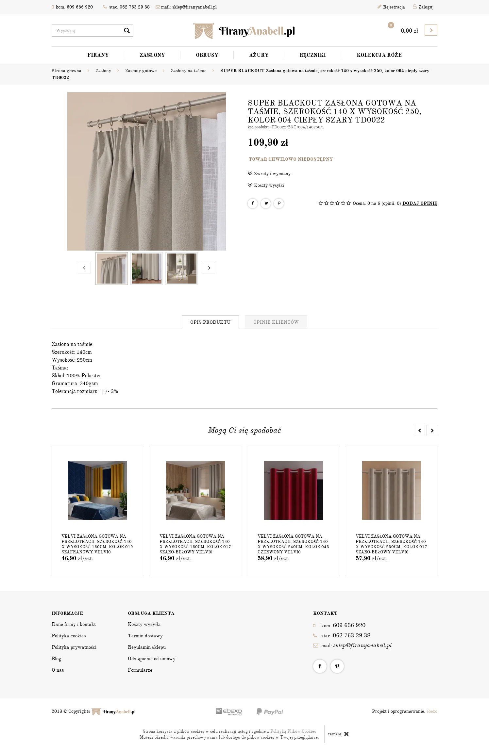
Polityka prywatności (74, 647)
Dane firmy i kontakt (74, 624)
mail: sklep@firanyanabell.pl (186, 7)
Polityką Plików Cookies (293, 731)
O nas (58, 670)
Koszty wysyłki (266, 185)
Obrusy (207, 55)
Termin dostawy (145, 636)
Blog (56, 659)
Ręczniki (312, 55)
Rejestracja (391, 7)
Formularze (140, 670)
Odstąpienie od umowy (152, 659)
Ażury (259, 55)
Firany (98, 55)
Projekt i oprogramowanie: (404, 711)
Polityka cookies (69, 636)
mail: (352, 645)
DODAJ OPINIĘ (419, 203)
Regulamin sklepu (147, 647)
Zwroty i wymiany (269, 173)
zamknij (338, 733)
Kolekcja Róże (379, 55)
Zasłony (152, 55)
